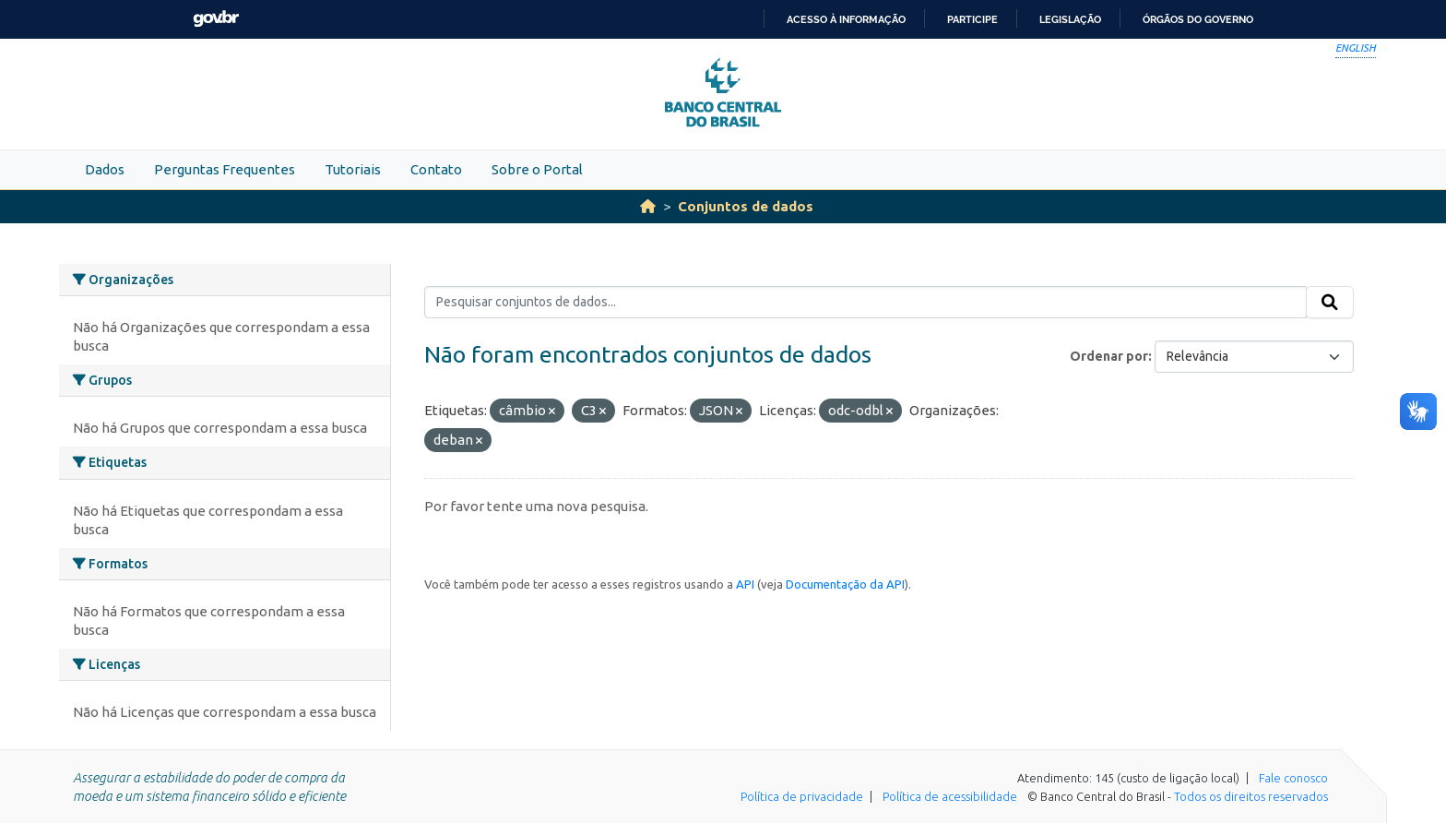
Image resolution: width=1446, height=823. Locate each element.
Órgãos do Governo (1198, 19)
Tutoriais (353, 169)
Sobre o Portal (537, 169)
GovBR (216, 19)
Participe (972, 19)
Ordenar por (1109, 356)
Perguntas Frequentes (224, 169)
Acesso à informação (846, 19)
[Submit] (1330, 302)
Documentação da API (845, 584)
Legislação (1070, 19)
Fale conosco (1293, 777)
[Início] (648, 206)
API (745, 584)
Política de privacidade (802, 796)
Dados (104, 169)
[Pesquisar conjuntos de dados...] (865, 302)
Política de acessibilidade (950, 796)
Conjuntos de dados (745, 206)
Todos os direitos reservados (1251, 796)
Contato (436, 169)
